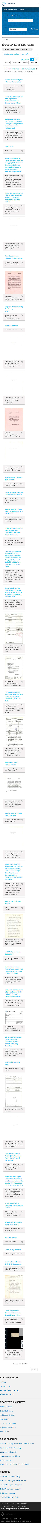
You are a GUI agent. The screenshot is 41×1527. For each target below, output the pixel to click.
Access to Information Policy (10, 1477)
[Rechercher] (31, 20)
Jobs (18, 1506)
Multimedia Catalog (7, 1415)
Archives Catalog (6, 1407)
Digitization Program (7, 1493)
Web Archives (5, 1431)
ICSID (20, 1518)
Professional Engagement (9, 1497)
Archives (11, 3)
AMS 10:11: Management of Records (13, 1481)
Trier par (7, 63)
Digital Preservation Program (10, 1489)
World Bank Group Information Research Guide (17, 1444)
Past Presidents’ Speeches (9, 1390)
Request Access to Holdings (10, 1456)
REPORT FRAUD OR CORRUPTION (20, 1509)
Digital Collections (6, 1411)
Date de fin (16, 63)
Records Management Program (11, 1485)
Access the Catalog (17, 9)
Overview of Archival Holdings (10, 1448)
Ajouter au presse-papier (22, 86)
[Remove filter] (31, 49)
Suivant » (34, 1369)
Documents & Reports (8, 1423)
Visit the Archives (6, 1460)
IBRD (3, 1518)
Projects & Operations (8, 1427)
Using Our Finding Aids (8, 1452)
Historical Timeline (6, 1394)
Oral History (4, 1419)
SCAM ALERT (5, 1509)
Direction (25, 63)
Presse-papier (34, 29)
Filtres (6, 39)
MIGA (15, 1518)
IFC (11, 1518)
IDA (7, 1518)
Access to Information (8, 1506)
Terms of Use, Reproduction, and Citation (14, 1464)
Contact (24, 1506)
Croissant (33, 63)
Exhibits (3, 1382)
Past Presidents (5, 1386)
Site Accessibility (22, 1503)
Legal (2, 1503)
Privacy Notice (11, 1503)
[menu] (39, 3)
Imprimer (25, 59)
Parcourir (17, 29)
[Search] (20, 20)
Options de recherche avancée (16, 54)
